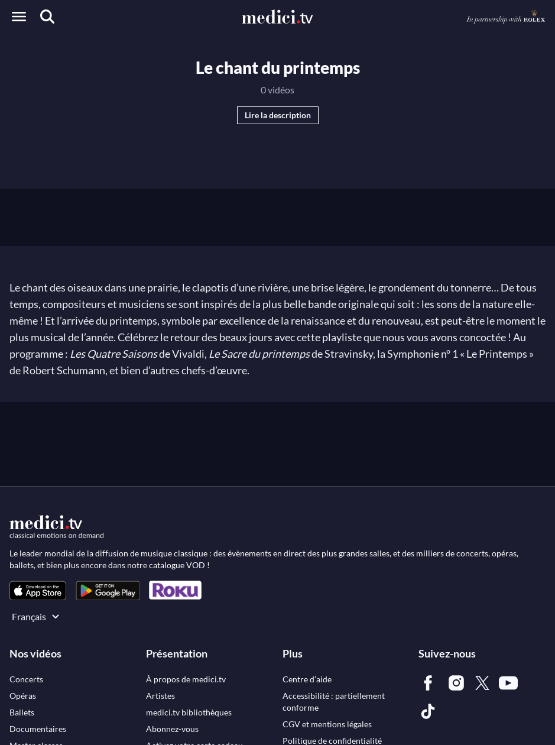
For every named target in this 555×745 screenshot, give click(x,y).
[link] (37, 590)
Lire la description (278, 115)
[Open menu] (18, 16)
